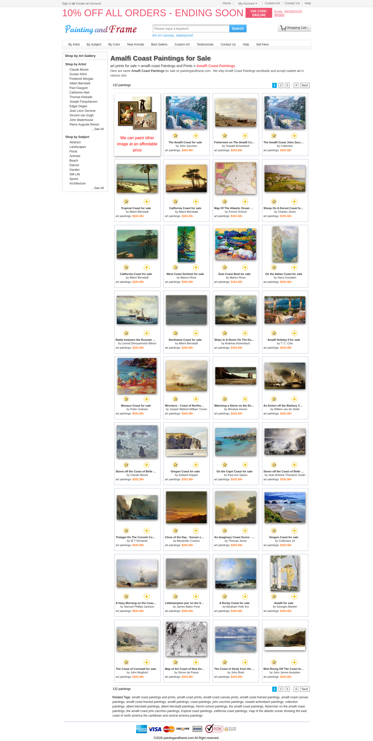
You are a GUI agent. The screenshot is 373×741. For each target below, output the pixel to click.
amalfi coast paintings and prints (153, 697)
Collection (287, 145)
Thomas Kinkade (81, 97)
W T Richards (139, 540)
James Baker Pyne (188, 606)
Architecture (78, 183)
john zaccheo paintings (228, 702)
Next (305, 85)
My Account (247, 3)
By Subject (94, 44)
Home (227, 3)
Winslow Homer (237, 409)
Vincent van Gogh (82, 115)
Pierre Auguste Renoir (84, 124)
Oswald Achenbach (238, 145)
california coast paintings (230, 711)
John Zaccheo (188, 145)
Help (308, 3)
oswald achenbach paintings (264, 702)
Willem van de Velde (287, 409)
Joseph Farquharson (84, 101)
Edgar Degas (78, 106)
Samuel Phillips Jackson (139, 606)
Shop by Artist (76, 64)
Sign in (67, 3)
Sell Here (262, 44)
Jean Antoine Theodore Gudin (286, 474)
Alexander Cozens (188, 540)
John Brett (237, 672)
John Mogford (139, 672)
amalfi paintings (178, 702)
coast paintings (200, 702)
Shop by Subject (77, 137)
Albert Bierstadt (139, 211)
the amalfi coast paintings (246, 706)
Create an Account (88, 3)
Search (238, 28)
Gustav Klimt (78, 74)
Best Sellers (159, 44)
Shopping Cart (296, 27)
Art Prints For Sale (101, 28)
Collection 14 (287, 540)
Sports (74, 179)
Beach (74, 160)
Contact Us (292, 3)
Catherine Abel (80, 92)
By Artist (74, 44)
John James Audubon (286, 672)
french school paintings (211, 706)
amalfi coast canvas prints (220, 697)
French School (238, 211)
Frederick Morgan (81, 79)
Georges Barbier (287, 606)
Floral (73, 151)
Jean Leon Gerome (83, 111)
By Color (114, 44)
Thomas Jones (238, 540)
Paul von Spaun (238, 474)
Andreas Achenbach (237, 343)
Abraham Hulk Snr (237, 606)
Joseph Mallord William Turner (188, 409)
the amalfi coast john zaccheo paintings (152, 711)
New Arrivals (135, 44)
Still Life (75, 174)
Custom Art (272, 3)
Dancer (74, 165)
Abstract (75, 142)
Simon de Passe (188, 672)
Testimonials (205, 44)
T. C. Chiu (287, 343)
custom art (293, 71)
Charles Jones (287, 211)
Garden (75, 170)
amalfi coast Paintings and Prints (166, 66)
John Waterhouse (81, 120)
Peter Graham (139, 409)
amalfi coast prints (189, 697)
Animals (75, 156)
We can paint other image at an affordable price (137, 144)
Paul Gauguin (79, 88)
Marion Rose (188, 277)
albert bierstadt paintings (142, 706)
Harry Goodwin (287, 277)
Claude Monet (139, 474)
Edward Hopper (188, 474)
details (279, 15)
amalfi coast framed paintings (260, 697)
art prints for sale (123, 66)
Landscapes (78, 147)
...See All (98, 129)
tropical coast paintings (196, 711)
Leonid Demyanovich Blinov (139, 343)
